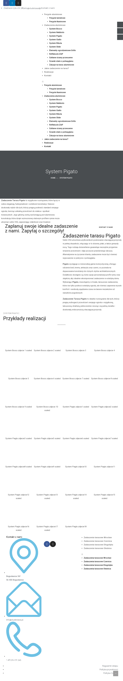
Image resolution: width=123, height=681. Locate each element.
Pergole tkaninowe (57, 21)
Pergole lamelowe (57, 18)
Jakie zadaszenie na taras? (56, 68)
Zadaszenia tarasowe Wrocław (98, 537)
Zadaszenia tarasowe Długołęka (98, 545)
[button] (61, 81)
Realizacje (49, 72)
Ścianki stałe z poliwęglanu (61, 61)
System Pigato (55, 36)
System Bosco (55, 29)
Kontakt (47, 75)
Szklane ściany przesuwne (61, 57)
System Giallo (55, 39)
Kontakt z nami (106, 227)
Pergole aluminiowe (53, 14)
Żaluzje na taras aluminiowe (61, 65)
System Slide (55, 47)
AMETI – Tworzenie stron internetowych (22, 679)
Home (53, 178)
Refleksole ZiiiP (56, 54)
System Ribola (55, 43)
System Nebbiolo (56, 32)
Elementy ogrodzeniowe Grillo (62, 50)
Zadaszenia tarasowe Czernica (98, 541)
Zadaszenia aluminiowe (54, 25)
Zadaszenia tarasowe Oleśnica (97, 548)
